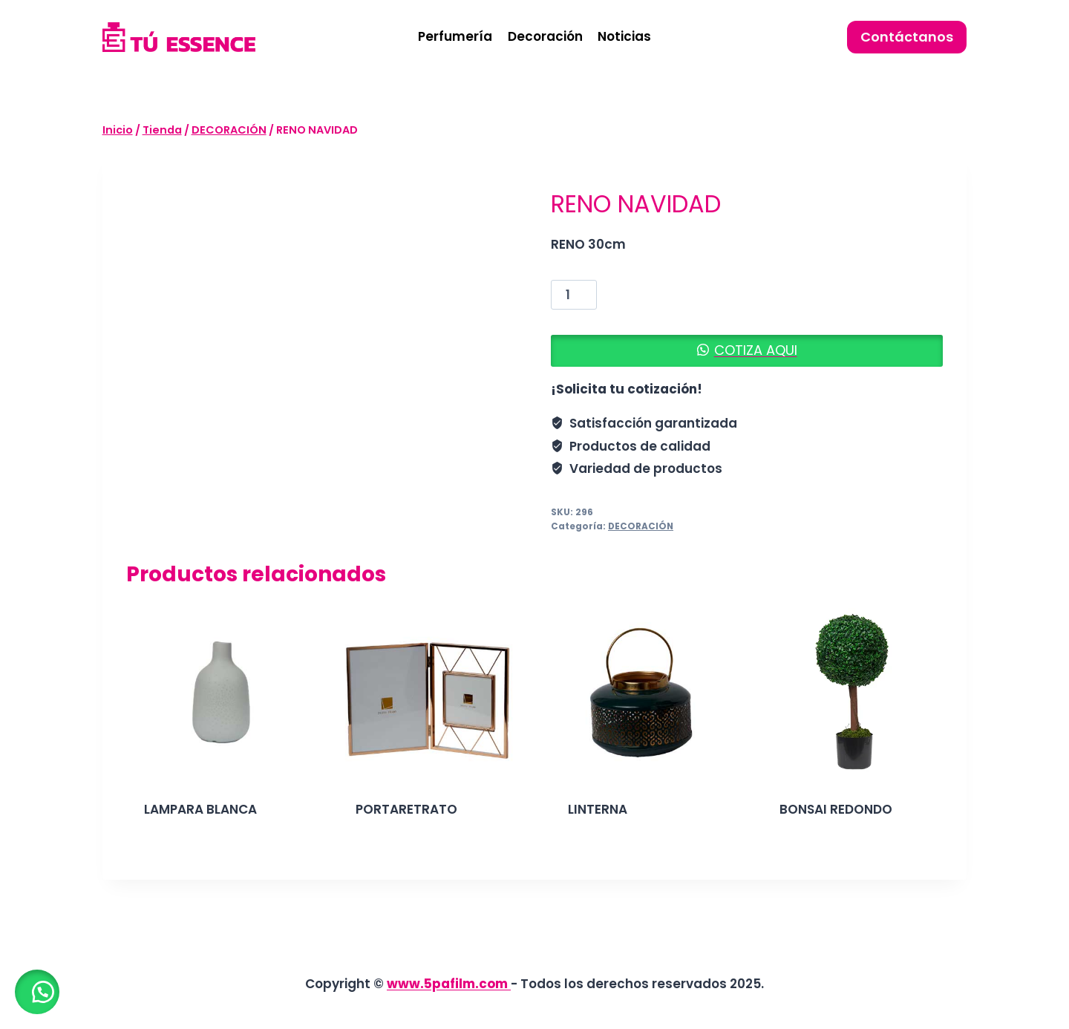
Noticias (624, 36)
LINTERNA (597, 809)
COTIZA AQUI (755, 350)
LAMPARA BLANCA (200, 809)
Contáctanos (906, 36)
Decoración (545, 36)
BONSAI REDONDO (835, 809)
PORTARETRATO (406, 809)
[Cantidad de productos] (574, 295)
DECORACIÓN (640, 526)
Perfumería (455, 36)
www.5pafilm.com (449, 984)
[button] (747, 351)
